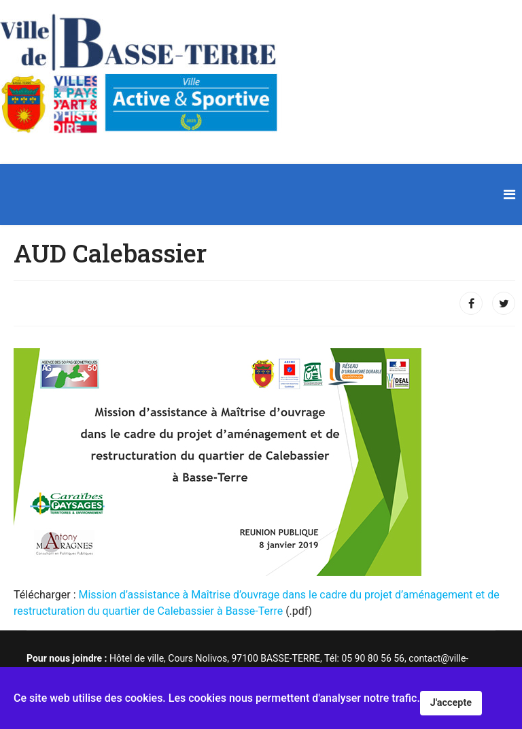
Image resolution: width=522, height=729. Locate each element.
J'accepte (451, 703)
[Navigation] (509, 194)
